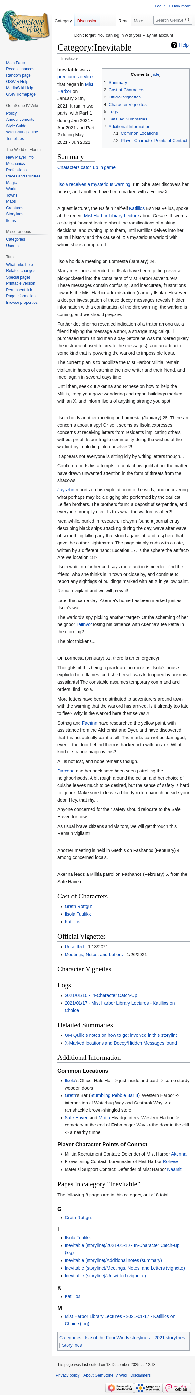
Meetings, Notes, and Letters (94, 954)
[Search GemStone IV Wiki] (172, 20)
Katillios (137, 208)
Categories (70, 1337)
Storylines (72, 1345)
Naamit (174, 1169)
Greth (70, 1095)
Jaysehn (65, 489)
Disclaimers (140, 1375)
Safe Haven (76, 1117)
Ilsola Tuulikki (78, 914)
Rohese (170, 1161)
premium (66, 76)
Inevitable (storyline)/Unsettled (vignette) (105, 1275)
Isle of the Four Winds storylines (117, 1337)
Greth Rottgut (78, 906)
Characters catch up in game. (87, 167)
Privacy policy (67, 1375)
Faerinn (89, 723)
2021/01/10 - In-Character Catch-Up (101, 995)
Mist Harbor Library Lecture (111, 215)
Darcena (66, 770)
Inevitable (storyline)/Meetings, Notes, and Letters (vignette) (125, 1268)
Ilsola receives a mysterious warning (93, 184)
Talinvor (84, 624)
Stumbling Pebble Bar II (114, 1095)
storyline (84, 76)
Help (184, 45)
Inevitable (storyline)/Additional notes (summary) (113, 1260)
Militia (104, 1117)
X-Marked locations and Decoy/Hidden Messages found (121, 1043)
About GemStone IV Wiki (105, 1375)
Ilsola (70, 1080)
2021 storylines (169, 1337)
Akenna (178, 1154)
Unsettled (74, 946)
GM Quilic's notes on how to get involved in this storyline (121, 1035)
